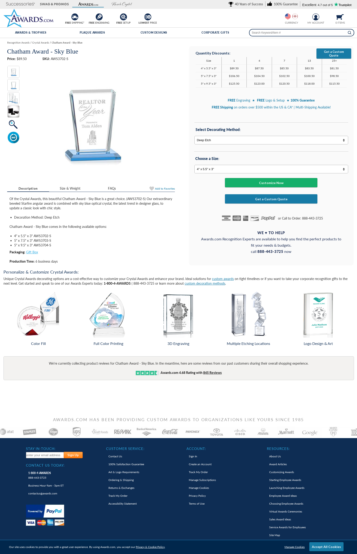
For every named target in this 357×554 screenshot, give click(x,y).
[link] (246, 4)
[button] (20, 4)
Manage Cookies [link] (199, 488)
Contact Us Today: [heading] (45, 465)
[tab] (28, 188)
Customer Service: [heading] (125, 448)
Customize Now (271, 183)
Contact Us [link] (115, 456)
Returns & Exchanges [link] (121, 488)
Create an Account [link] (200, 464)
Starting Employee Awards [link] (285, 480)
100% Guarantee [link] (126, 464)
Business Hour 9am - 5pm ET (46, 485)
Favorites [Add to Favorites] (165, 188)
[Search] (349, 32)
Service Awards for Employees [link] (287, 527)
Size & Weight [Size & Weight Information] (70, 188)
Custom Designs (154, 32)
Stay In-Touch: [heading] (41, 448)
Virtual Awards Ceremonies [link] (285, 511)
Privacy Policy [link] (197, 495)
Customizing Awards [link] (281, 472)
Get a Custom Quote (334, 53)
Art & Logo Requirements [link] (123, 472)
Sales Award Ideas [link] (280, 519)
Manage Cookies (294, 547)
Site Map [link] (274, 535)
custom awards (223, 279)
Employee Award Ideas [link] (283, 495)
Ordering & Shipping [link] (121, 480)
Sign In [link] (193, 456)
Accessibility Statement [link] (122, 503)
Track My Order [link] (117, 495)
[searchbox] (301, 32)
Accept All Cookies (326, 547)
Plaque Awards (92, 32)
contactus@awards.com (42, 493)
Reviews (212, 373)
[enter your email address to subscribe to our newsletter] (45, 455)
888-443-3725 (39, 475)
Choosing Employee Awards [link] (286, 503)
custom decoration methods (205, 283)
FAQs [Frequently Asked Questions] (112, 188)
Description (28, 188)
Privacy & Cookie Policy (150, 547)
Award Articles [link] (278, 464)
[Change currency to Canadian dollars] (295, 16)
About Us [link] (275, 456)
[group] (291, 16)
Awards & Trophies (31, 32)
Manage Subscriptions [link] (202, 480)
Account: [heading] (196, 448)
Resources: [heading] (278, 448)
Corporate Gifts (215, 32)
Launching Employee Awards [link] (286, 488)
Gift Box (32, 252)
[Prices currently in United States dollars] (288, 16)
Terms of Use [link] (197, 503)
